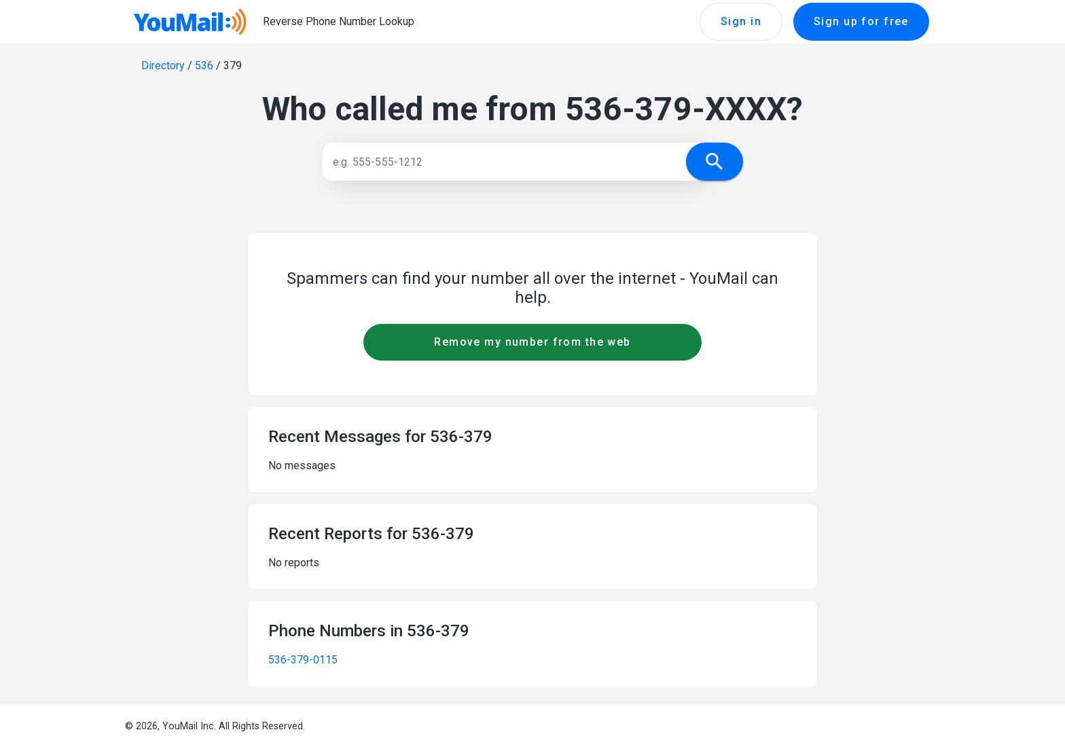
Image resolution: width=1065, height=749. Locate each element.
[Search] (517, 162)
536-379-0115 (303, 659)
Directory (163, 65)
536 (204, 65)
